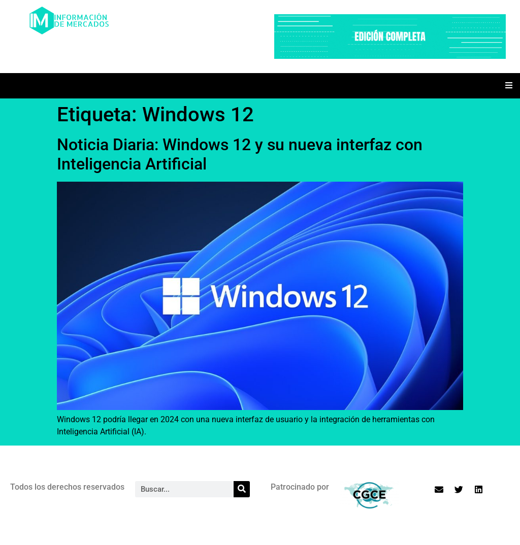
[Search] (242, 489)
